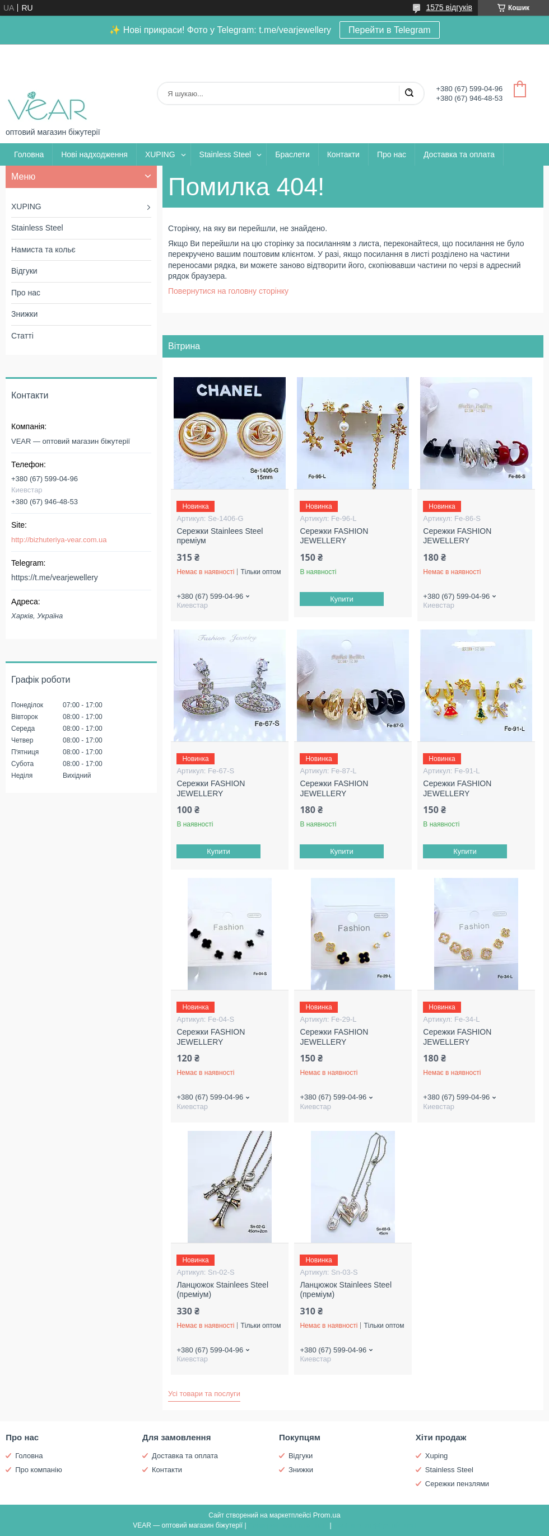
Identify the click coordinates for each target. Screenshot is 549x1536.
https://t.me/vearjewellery (54, 577)
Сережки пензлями (457, 1483)
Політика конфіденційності (374, 1525)
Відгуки (24, 270)
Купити (342, 599)
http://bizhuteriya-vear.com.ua (59, 540)
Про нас (391, 154)
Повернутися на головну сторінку (228, 290)
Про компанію (38, 1469)
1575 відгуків (449, 7)
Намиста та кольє (43, 249)
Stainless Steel (225, 154)
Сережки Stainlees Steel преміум (219, 536)
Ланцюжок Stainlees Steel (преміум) (222, 1289)
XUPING (160, 154)
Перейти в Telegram (389, 30)
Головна (29, 154)
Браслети (292, 154)
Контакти (343, 154)
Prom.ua (327, 1515)
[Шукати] (409, 93)
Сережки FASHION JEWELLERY (334, 536)
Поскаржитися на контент (288, 1525)
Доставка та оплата (459, 154)
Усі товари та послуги (204, 1393)
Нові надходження (94, 154)
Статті (22, 335)
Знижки (24, 313)
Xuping (436, 1456)
